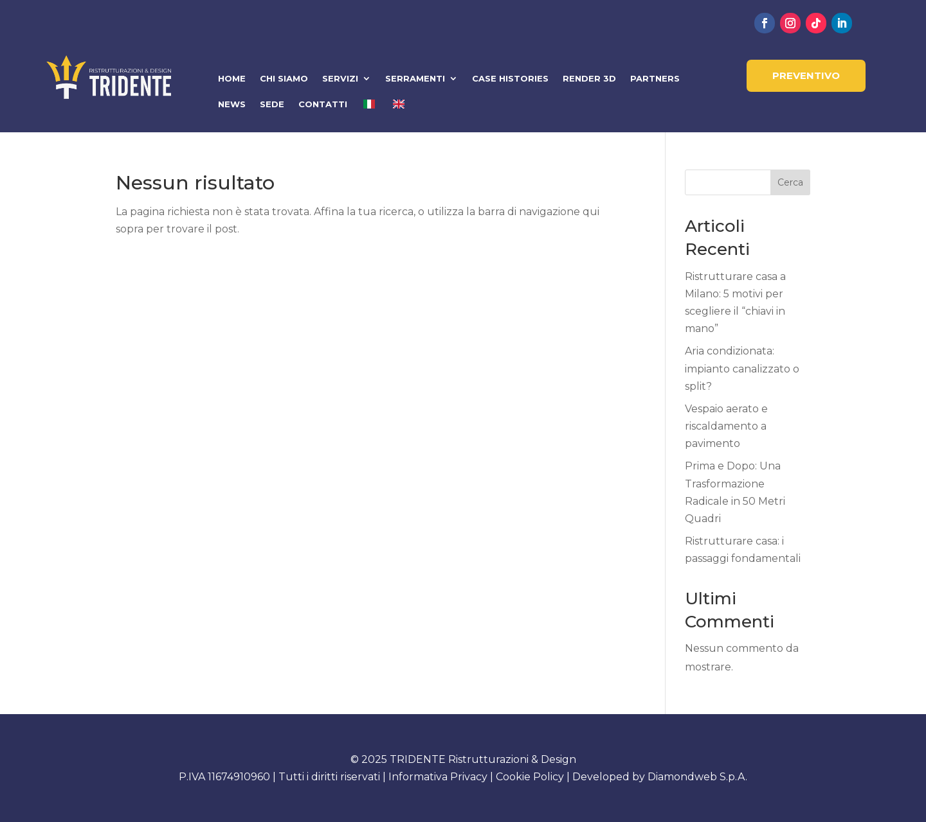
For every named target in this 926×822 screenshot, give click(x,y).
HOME (232, 78)
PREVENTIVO (806, 75)
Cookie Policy (530, 777)
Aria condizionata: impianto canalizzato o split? (742, 368)
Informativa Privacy (437, 777)
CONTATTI (322, 104)
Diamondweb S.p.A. (697, 777)
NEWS (232, 104)
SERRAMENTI (415, 78)
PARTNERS (655, 78)
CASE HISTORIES (510, 78)
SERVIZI (340, 78)
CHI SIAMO (284, 78)
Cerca (790, 182)
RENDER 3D (589, 78)
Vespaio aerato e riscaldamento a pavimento (726, 426)
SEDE (272, 104)
